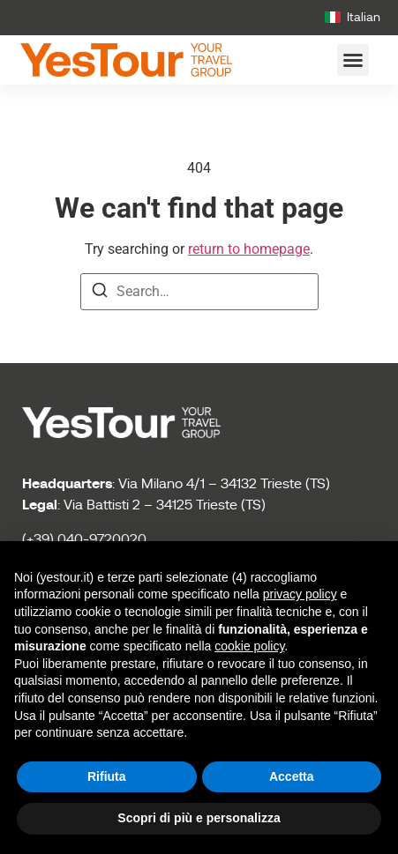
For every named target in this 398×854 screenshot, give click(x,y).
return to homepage (249, 249)
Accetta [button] (291, 776)
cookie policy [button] (249, 646)
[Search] (100, 293)
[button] (353, 60)
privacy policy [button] (300, 594)
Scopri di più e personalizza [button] (198, 818)
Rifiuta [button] (106, 776)
